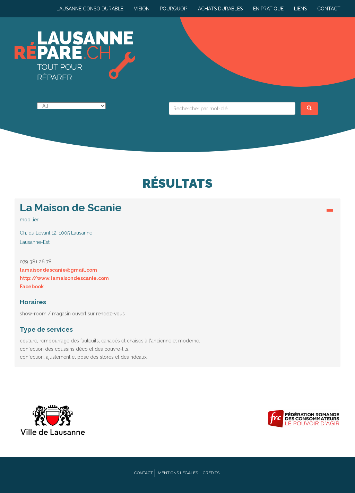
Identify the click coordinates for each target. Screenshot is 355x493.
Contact (328, 8)
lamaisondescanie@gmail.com (58, 270)
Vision (141, 8)
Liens (300, 8)
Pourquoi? (174, 8)
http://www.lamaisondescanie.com (64, 278)
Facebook (32, 286)
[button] (177, 223)
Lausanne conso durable (90, 8)
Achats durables (220, 8)
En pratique (268, 8)
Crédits (211, 472)
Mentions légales (178, 472)
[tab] (177, 225)
